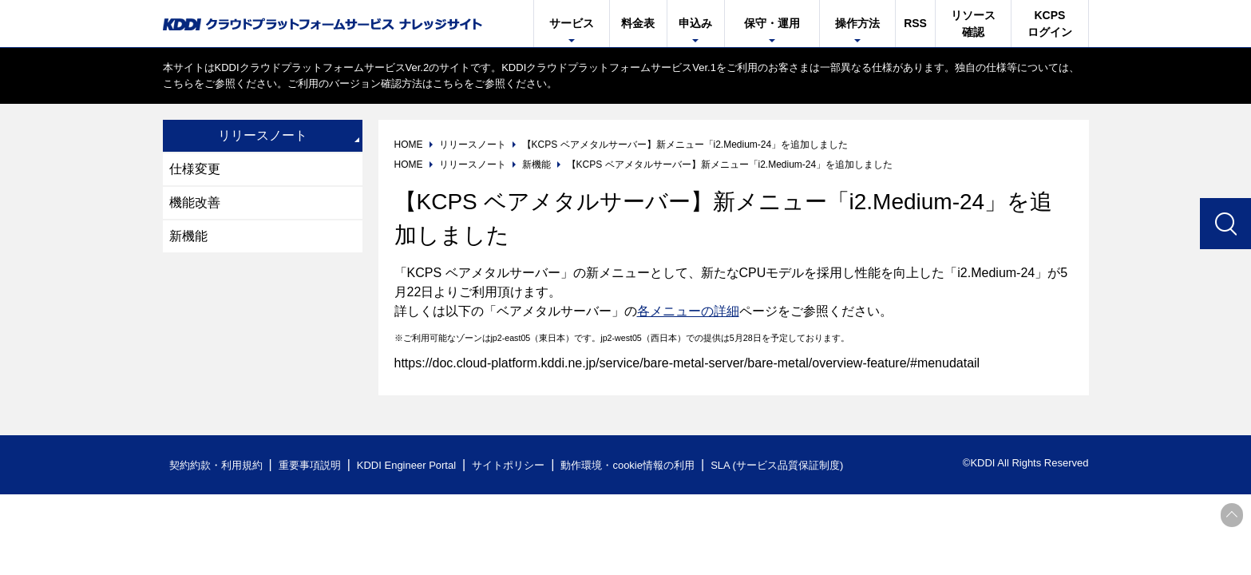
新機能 (188, 236)
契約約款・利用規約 (216, 465)
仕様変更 (194, 169)
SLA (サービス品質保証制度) (777, 465)
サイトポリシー (508, 465)
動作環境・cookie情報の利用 (627, 465)
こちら (178, 83)
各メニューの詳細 (688, 311)
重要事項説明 (310, 465)
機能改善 (194, 202)
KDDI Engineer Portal (406, 465)
